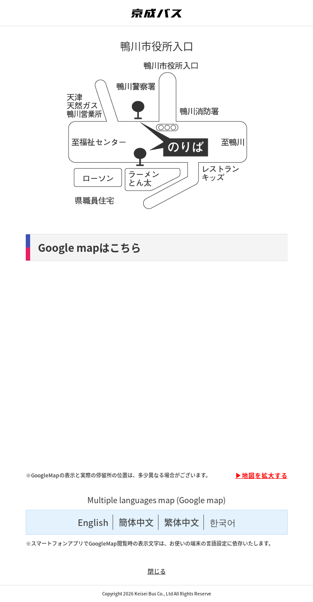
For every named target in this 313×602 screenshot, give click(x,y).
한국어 (223, 522)
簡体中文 (136, 522)
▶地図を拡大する (261, 475)
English (93, 522)
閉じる (157, 571)
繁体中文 (181, 522)
